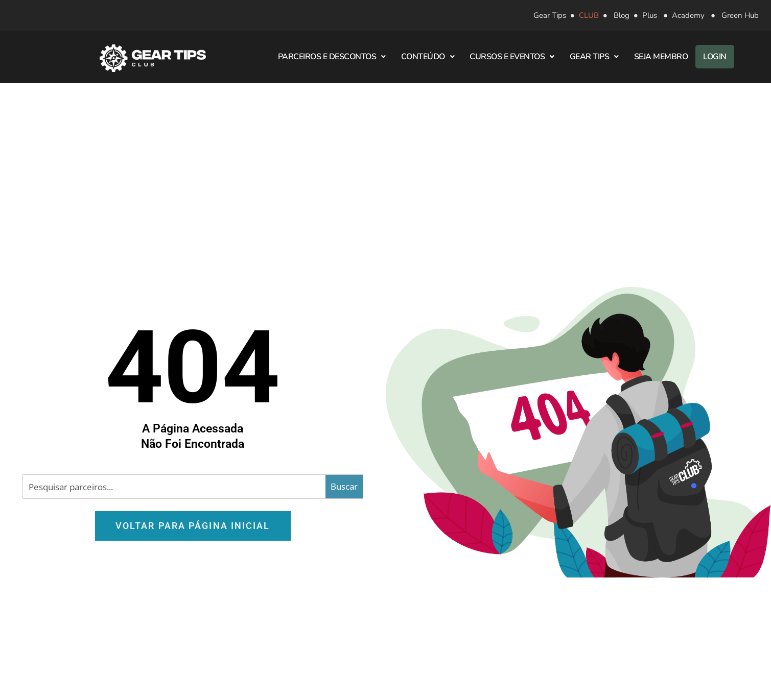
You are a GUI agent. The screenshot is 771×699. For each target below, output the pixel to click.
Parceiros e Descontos (332, 56)
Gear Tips (549, 15)
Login (715, 56)
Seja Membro (661, 56)
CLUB (589, 15)
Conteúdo (428, 56)
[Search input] (175, 486)
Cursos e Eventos (512, 56)
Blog (621, 15)
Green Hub (740, 15)
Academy (688, 15)
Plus (649, 15)
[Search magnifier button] (344, 486)
